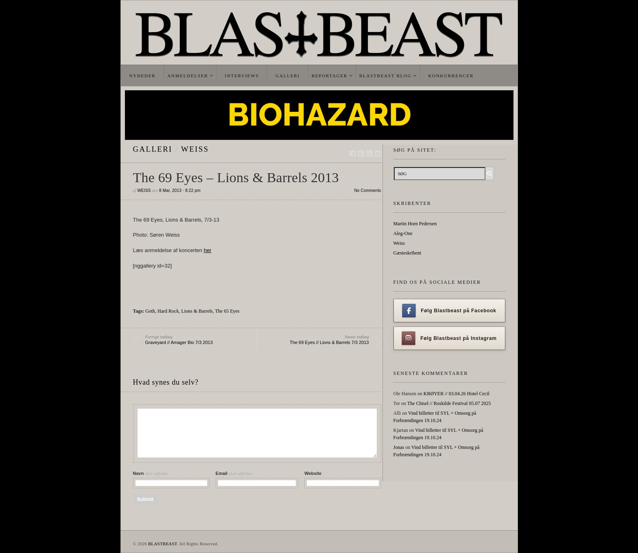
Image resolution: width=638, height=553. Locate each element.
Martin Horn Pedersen (415, 223)
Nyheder (142, 75)
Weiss (195, 149)
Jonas (398, 447)
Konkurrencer (451, 75)
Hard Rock (168, 311)
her (208, 250)
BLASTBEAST (162, 543)
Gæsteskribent (407, 253)
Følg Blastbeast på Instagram (449, 338)
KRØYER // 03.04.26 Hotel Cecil (456, 393)
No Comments (367, 190)
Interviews (242, 75)
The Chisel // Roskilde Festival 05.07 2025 (449, 403)
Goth (150, 311)
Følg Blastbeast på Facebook (449, 311)
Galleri (287, 75)
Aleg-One (403, 233)
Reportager (329, 75)
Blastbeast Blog (385, 75)
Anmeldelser (187, 75)
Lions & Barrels (196, 311)
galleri (153, 149)
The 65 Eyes (227, 311)
